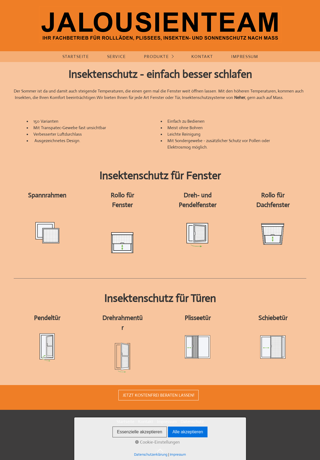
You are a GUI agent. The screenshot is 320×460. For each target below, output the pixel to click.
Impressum (244, 56)
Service (116, 56)
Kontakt (202, 56)
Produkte (156, 56)
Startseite (75, 56)
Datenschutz (192, 421)
